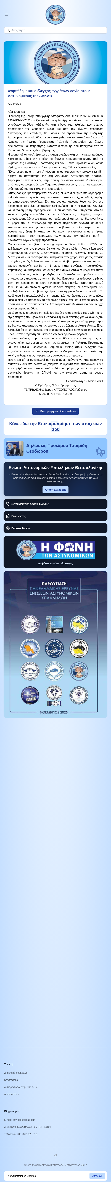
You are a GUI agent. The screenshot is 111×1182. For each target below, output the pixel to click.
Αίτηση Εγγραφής (55, 489)
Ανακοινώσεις (11, 1094)
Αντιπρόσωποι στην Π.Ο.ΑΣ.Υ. (21, 1087)
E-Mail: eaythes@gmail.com (19, 1119)
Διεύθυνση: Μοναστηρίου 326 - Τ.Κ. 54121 (27, 1127)
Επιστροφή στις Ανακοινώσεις (55, 411)
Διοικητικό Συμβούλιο (16, 1072)
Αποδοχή (97, 1176)
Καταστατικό (11, 1079)
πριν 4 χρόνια (14, 104)
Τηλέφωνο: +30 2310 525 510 (20, 1134)
